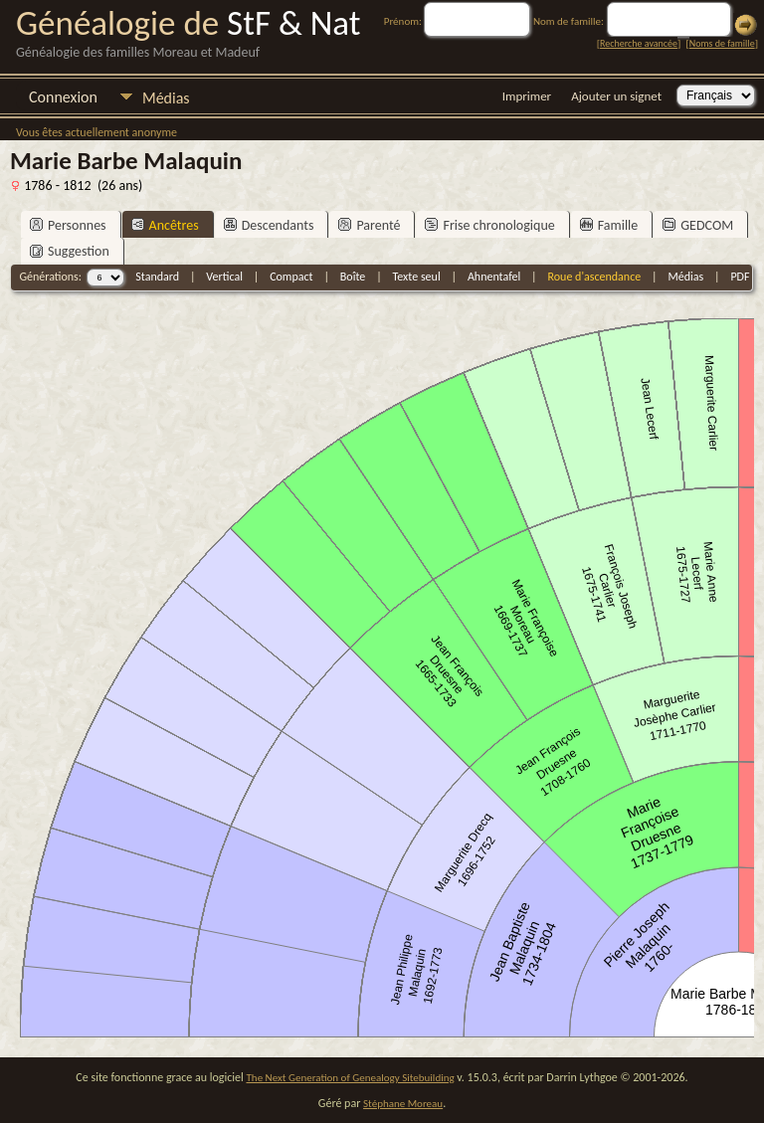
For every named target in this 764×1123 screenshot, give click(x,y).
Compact (291, 276)
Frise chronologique (489, 225)
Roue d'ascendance (594, 276)
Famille (609, 225)
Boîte (352, 276)
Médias (166, 98)
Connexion (63, 97)
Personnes (68, 225)
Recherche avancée (638, 43)
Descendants (269, 225)
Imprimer (526, 96)
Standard (157, 276)
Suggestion (69, 251)
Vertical (224, 276)
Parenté (369, 225)
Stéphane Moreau (403, 1103)
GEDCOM (698, 225)
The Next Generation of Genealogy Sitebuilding (351, 1077)
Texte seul (417, 276)
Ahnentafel (494, 276)
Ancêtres (165, 225)
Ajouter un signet (616, 96)
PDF (739, 276)
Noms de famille (722, 43)
